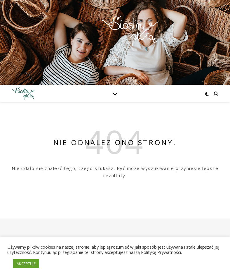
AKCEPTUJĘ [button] (26, 263)
